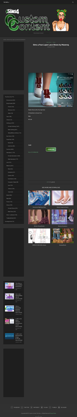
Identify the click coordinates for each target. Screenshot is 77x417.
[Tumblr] (53, 405)
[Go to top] (38, 415)
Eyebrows (11, 146)
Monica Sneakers (62, 226)
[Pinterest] (35, 405)
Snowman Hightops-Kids (39, 207)
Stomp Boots (62, 245)
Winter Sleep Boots (39, 226)
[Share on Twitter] (51, 182)
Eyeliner (11, 175)
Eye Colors (10, 136)
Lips (10, 185)
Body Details (10, 103)
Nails (8, 198)
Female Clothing (13, 126)
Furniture (10, 149)
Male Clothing (12, 129)
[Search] (73, 2)
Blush (10, 169)
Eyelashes (11, 172)
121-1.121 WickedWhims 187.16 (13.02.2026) (18, 296)
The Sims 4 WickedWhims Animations (18, 285)
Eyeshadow (12, 178)
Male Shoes (12, 211)
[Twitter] (24, 405)
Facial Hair (10, 139)
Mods (9, 195)
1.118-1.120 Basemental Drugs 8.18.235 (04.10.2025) (18, 335)
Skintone (11, 110)
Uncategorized (9, 221)
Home (4, 39)
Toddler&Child (11, 218)
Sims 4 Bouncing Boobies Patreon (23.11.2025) (18, 308)
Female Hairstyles (14, 155)
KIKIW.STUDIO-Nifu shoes (39, 245)
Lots (8, 162)
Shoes (9, 205)
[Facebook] (14, 405)
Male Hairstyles (13, 159)
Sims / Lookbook (11, 214)
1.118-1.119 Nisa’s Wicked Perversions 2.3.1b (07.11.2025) (18, 321)
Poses (9, 201)
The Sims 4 (6, 2)
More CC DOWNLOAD (33, 152)
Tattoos (11, 188)
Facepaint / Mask (13, 182)
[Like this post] (48, 182)
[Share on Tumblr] (54, 182)
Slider (10, 113)
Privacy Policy (53, 411)
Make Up (9, 165)
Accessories (10, 100)
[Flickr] (44, 405)
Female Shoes (12, 208)
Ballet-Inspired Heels (62, 207)
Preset (11, 106)
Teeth (10, 192)
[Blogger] (62, 405)
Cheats (9, 119)
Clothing (10, 123)
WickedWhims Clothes (14, 133)
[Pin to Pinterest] (52, 182)
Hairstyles (10, 152)
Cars (8, 116)
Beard (10, 142)
